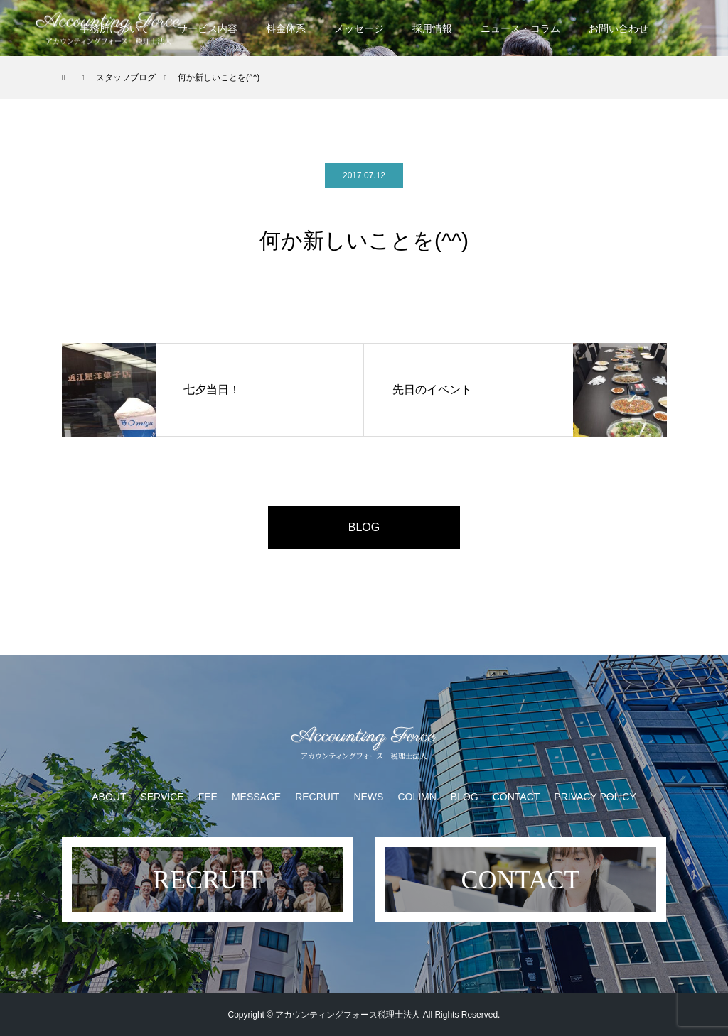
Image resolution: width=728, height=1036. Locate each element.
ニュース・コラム (520, 28)
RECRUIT (317, 796)
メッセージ (359, 28)
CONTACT (516, 796)
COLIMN (416, 796)
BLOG (364, 527)
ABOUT (109, 796)
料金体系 (286, 28)
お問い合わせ (618, 28)
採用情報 (432, 28)
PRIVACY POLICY (595, 796)
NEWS (368, 796)
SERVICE (161, 796)
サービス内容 (207, 28)
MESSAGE (256, 796)
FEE (208, 796)
